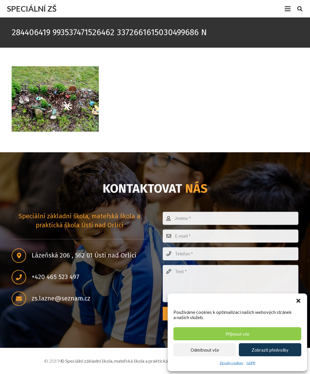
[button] (298, 301)
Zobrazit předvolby (270, 349)
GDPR (250, 363)
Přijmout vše (237, 334)
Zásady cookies (231, 363)
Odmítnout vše (205, 349)
